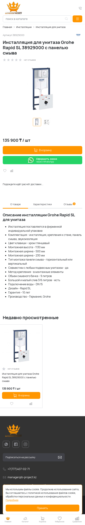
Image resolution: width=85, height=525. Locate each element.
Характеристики (42, 204)
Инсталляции (24, 27)
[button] (77, 18)
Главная (7, 27)
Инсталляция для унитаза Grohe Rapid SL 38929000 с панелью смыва (20, 377)
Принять (42, 508)
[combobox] (37, 18)
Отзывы (70, 204)
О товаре (15, 204)
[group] (42, 89)
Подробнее (12, 500)
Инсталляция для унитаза (51, 27)
